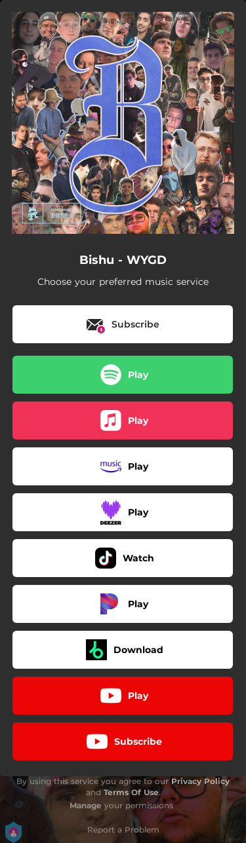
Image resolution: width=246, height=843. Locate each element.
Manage (86, 805)
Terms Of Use (131, 792)
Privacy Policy (200, 781)
